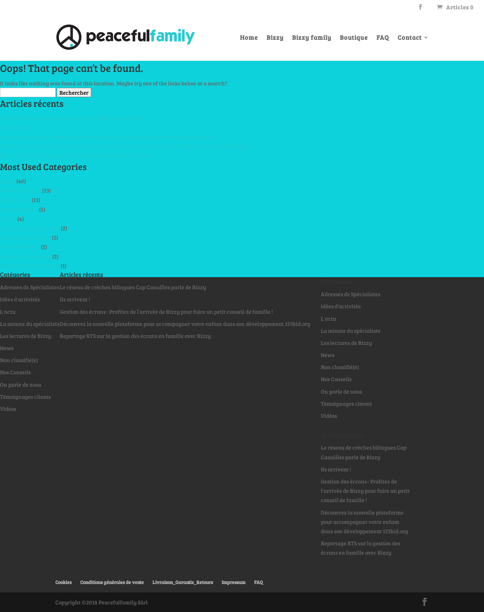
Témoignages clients (25, 237)
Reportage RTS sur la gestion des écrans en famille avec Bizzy (75, 155)
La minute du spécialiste (30, 228)
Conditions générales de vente (112, 582)
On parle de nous (20, 190)
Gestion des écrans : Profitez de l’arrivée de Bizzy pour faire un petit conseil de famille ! (106, 136)
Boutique (354, 38)
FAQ (382, 38)
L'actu (7, 181)
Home (249, 38)
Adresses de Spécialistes (29, 265)
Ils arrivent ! (15, 127)
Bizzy (275, 38)
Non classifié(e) (19, 209)
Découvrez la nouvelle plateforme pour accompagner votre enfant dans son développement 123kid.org (125, 146)
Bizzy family (311, 38)
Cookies (63, 582)
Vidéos (8, 218)
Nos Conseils (15, 199)
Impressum (233, 582)
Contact (410, 38)
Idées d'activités (20, 246)
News (6, 347)
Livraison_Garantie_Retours (182, 582)
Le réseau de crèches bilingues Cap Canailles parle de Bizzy (73, 118)
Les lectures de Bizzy (25, 256)
